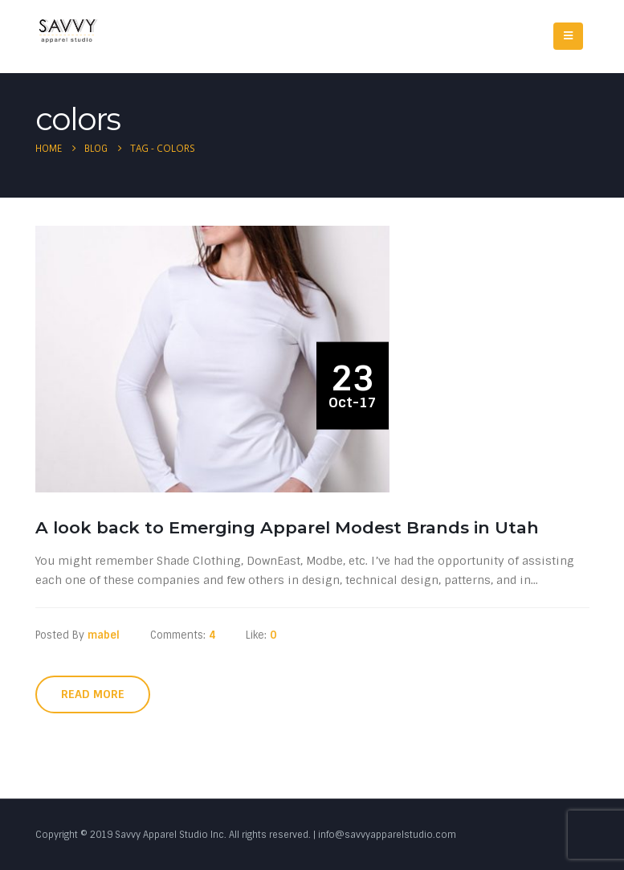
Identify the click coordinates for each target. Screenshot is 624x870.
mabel (104, 635)
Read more (92, 694)
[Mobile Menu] (568, 36)
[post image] (216, 359)
